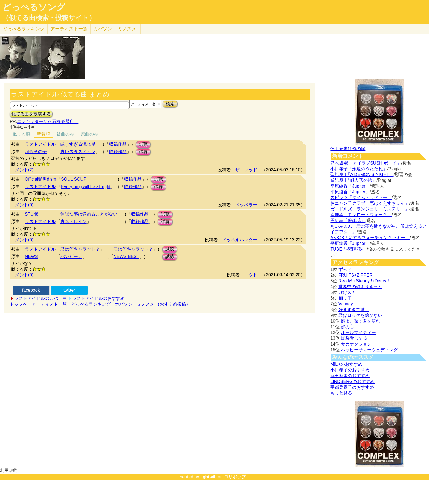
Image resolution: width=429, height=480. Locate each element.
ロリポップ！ (237, 477)
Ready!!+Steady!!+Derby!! (363, 281)
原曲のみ (89, 134)
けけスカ (347, 292)
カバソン (102, 28)
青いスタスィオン (77, 151)
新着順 (43, 134)
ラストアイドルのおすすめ (98, 298)
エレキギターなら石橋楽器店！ (47, 121)
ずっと (345, 269)
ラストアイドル (40, 144)
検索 (170, 103)
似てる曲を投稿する (31, 114)
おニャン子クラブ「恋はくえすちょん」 (369, 203)
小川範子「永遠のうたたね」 (358, 168)
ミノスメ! (128, 28)
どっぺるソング (33, 7)
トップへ (18, 304)
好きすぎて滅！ (353, 309)
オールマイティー (358, 332)
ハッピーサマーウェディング (369, 349)
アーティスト (69, 28)
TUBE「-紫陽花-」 (348, 249)
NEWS (31, 256)
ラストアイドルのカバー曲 (40, 298)
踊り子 (345, 298)
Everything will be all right (86, 186)
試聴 (143, 144)
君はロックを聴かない (360, 315)
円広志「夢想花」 (347, 220)
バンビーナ (71, 256)
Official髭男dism (40, 179)
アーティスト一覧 (49, 304)
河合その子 (36, 151)
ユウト (250, 275)
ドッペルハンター (239, 240)
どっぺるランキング (91, 304)
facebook (31, 290)
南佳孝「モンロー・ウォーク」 (361, 214)
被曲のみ (65, 134)
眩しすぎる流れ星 (77, 144)
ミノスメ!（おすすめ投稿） (163, 304)
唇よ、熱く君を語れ (360, 321)
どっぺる (24, 28)
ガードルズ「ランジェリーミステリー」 (369, 209)
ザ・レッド (246, 170)
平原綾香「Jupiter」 (350, 186)
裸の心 (347, 326)
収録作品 (118, 144)
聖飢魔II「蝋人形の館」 (353, 180)
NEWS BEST (126, 256)
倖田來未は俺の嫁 (347, 148)
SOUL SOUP (73, 179)
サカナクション (356, 344)
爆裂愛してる (354, 338)
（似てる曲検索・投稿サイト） (48, 17)
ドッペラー (246, 205)
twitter (69, 290)
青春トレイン (73, 221)
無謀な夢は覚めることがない (88, 214)
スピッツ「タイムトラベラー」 (361, 197)
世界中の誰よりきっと (360, 286)
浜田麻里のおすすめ (350, 375)
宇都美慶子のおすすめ (352, 387)
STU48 (32, 214)
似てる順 (21, 134)
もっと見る (341, 393)
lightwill (208, 477)
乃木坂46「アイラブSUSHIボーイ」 (365, 163)
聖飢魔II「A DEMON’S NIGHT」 (361, 174)
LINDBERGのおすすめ (352, 381)
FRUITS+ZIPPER (355, 275)
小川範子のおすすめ (350, 370)
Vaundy (345, 304)
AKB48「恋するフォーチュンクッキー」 (370, 237)
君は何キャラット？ (80, 249)
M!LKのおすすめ (346, 364)
